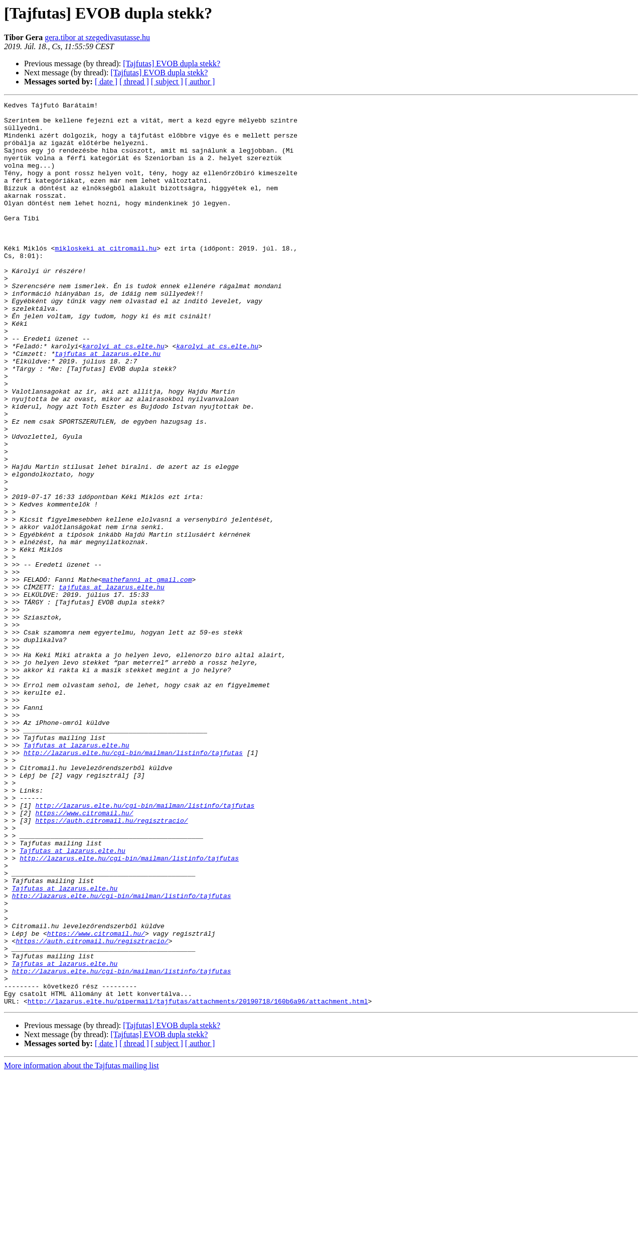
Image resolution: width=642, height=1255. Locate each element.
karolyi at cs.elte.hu (123, 395)
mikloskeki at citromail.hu (105, 278)
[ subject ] (167, 81)
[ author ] (200, 81)
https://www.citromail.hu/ (84, 955)
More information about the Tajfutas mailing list (81, 1246)
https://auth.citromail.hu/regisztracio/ (111, 964)
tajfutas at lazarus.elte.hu (107, 404)
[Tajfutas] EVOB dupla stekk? (171, 63)
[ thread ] (134, 81)
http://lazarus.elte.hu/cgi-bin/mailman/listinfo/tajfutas (133, 883)
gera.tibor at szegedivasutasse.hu (97, 37)
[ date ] (106, 81)
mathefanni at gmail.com (147, 675)
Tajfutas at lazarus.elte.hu (76, 874)
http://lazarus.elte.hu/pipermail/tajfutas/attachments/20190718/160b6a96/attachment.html (198, 1181)
